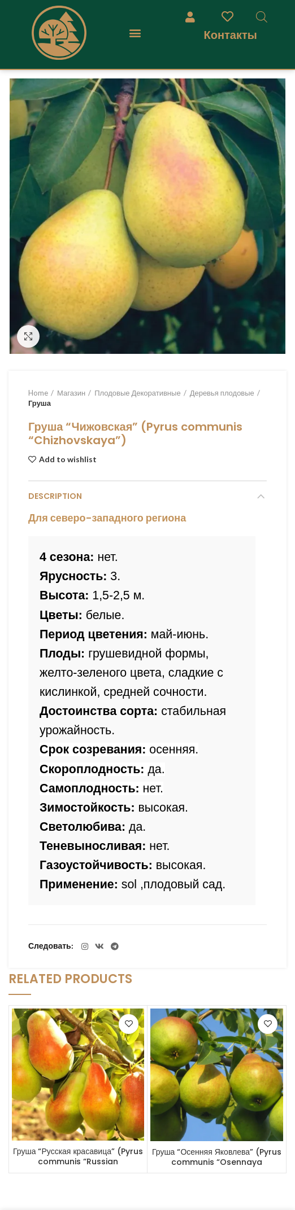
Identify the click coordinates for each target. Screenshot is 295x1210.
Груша (39, 402)
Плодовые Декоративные (137, 392)
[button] (134, 33)
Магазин (71, 392)
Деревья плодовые (222, 392)
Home (38, 392)
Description (55, 496)
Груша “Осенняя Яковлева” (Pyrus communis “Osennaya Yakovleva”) (216, 1162)
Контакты (230, 35)
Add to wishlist (68, 459)
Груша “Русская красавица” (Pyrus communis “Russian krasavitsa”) (78, 1161)
